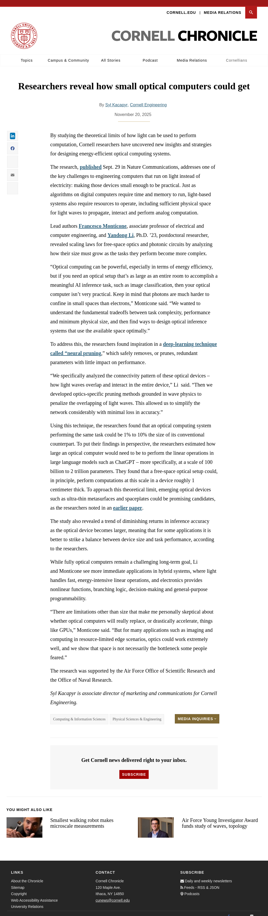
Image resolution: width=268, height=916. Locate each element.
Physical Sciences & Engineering (137, 713)
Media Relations (222, 7)
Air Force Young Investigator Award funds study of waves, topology (220, 817)
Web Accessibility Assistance (34, 894)
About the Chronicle (27, 875)
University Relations (27, 901)
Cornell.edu (181, 7)
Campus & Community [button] (68, 54)
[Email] (252, 910)
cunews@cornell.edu (113, 894)
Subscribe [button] (134, 769)
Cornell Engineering (148, 99)
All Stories (110, 54)
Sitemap (17, 882)
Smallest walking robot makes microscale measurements (82, 817)
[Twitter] (240, 910)
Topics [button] (27, 54)
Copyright (19, 888)
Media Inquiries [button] (197, 713)
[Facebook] (229, 910)
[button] (251, 7)
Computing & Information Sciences (79, 713)
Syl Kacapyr (116, 99)
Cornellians (236, 54)
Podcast (150, 54)
